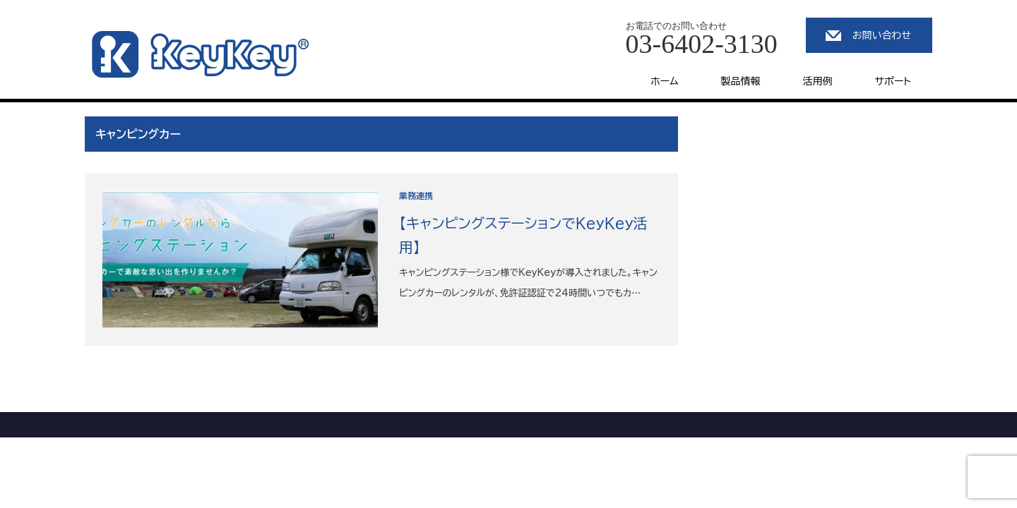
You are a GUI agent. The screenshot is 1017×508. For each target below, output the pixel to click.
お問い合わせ (881, 35)
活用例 (818, 81)
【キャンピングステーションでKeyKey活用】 (523, 235)
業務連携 (416, 195)
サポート (893, 81)
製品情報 (741, 81)
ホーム (664, 81)
